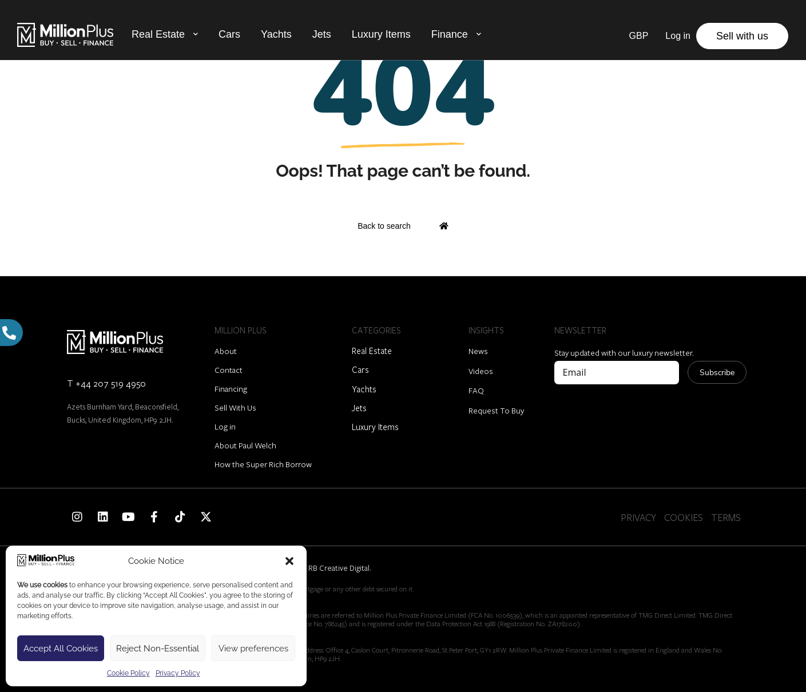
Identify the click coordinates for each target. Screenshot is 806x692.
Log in (225, 426)
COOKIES (683, 517)
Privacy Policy (178, 673)
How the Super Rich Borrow (263, 464)
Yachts (276, 34)
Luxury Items (381, 34)
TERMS (726, 517)
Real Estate (158, 34)
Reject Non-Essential (157, 648)
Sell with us (742, 36)
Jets (321, 34)
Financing (231, 388)
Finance (449, 34)
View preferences (253, 648)
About (226, 350)
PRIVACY (638, 517)
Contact (229, 369)
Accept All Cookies (60, 648)
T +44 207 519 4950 (106, 383)
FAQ (476, 390)
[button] (289, 561)
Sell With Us (235, 407)
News (478, 350)
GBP (639, 36)
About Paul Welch (245, 445)
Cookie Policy (128, 673)
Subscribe (717, 372)
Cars (229, 34)
